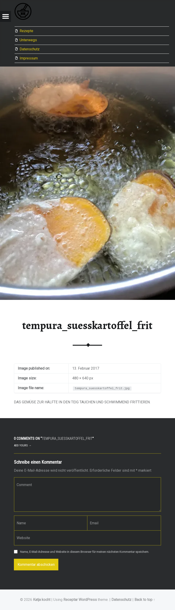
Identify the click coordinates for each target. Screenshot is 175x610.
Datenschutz (30, 49)
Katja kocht (41, 599)
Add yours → (22, 445)
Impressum (29, 58)
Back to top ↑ (144, 599)
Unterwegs (28, 40)
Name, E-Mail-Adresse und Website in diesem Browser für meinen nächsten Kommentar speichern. (84, 551)
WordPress (88, 599)
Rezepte (26, 31)
